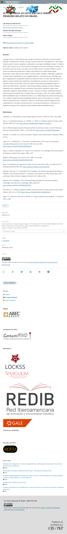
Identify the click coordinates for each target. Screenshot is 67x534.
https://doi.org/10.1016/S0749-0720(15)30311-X (36, 192)
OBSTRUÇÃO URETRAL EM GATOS (14, 482)
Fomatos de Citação (9, 231)
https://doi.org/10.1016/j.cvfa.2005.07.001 (36, 167)
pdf (6, 205)
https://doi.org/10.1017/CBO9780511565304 (17, 185)
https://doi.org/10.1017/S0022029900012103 (17, 146)
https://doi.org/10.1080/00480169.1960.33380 (18, 160)
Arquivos (11, 7)
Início (4, 7)
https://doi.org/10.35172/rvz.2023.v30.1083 (20, 43)
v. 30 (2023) (20, 7)
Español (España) (10, 300)
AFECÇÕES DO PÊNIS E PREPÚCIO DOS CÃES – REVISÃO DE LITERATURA (27, 471)
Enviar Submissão (9, 283)
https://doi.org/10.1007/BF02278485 (47, 130)
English (7, 294)
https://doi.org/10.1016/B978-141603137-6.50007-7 (36, 123)
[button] (6, 272)
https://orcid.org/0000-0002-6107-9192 (13, 27)
